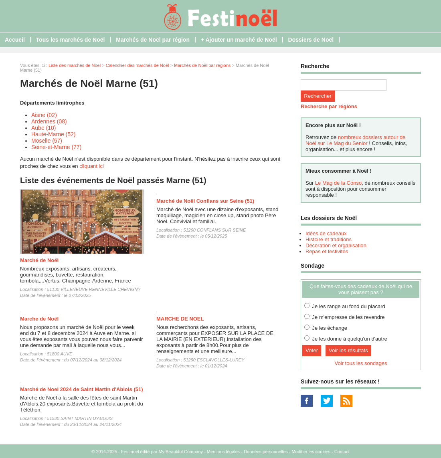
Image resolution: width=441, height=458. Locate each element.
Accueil (15, 39)
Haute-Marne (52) (53, 134)
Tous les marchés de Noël (70, 39)
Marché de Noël (39, 260)
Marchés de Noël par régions (202, 65)
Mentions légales (223, 451)
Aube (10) (43, 128)
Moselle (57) (46, 140)
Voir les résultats (348, 350)
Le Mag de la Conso (338, 183)
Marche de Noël (39, 319)
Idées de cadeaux (326, 233)
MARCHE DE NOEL (180, 319)
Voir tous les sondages (361, 363)
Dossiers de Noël (311, 39)
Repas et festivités (326, 251)
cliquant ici (91, 166)
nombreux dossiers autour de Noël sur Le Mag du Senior (355, 140)
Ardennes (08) (49, 121)
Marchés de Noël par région (153, 39)
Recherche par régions (329, 106)
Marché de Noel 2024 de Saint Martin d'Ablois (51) (81, 389)
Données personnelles (265, 451)
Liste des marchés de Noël (75, 65)
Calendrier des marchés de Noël (137, 65)
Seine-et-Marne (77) (56, 147)
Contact (342, 451)
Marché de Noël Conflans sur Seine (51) (205, 201)
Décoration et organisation (335, 245)
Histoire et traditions (328, 239)
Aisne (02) (44, 115)
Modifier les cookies (310, 451)
